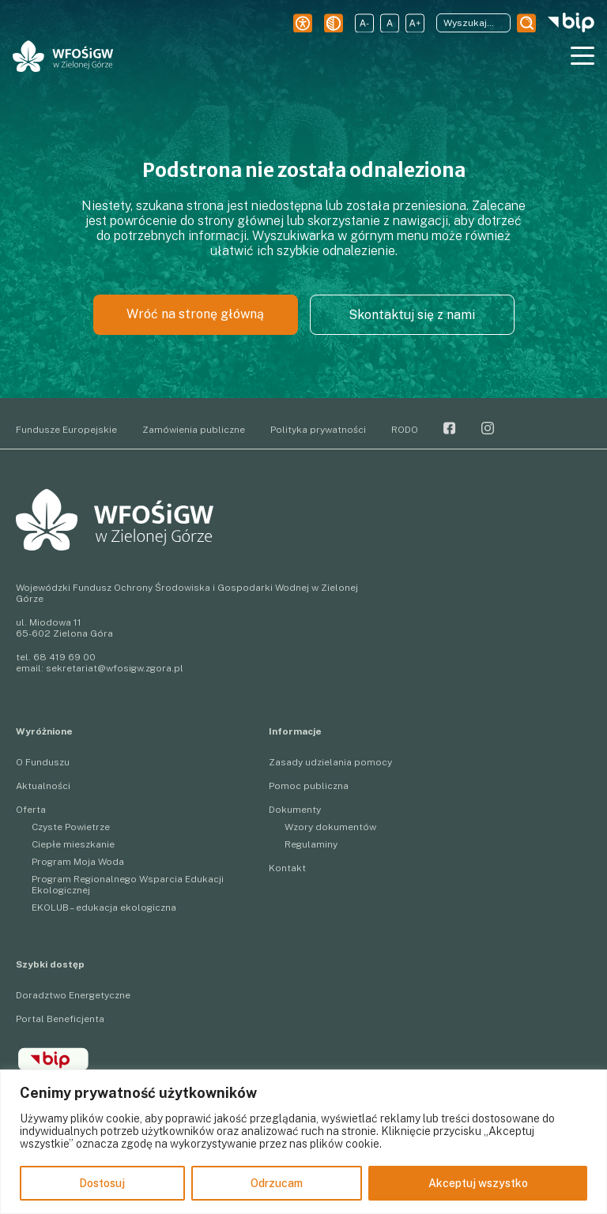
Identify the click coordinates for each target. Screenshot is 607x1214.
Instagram (487, 428)
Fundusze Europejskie (66, 429)
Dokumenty (295, 809)
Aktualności (43, 785)
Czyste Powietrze (71, 827)
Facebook (449, 428)
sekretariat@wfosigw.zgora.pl (114, 668)
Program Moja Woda (78, 861)
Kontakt (287, 868)
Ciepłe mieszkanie (73, 844)
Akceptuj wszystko (478, 1183)
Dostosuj (102, 1183)
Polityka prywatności (318, 429)
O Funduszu (43, 762)
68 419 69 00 (64, 657)
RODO (404, 429)
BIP (53, 1059)
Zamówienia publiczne (193, 429)
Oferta (31, 809)
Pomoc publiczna (309, 785)
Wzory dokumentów (330, 827)
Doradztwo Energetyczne (73, 995)
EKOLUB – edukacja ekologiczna (104, 907)
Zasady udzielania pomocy (330, 762)
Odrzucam (277, 1183)
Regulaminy (311, 844)
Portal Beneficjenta (60, 1018)
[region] (303, 1141)
